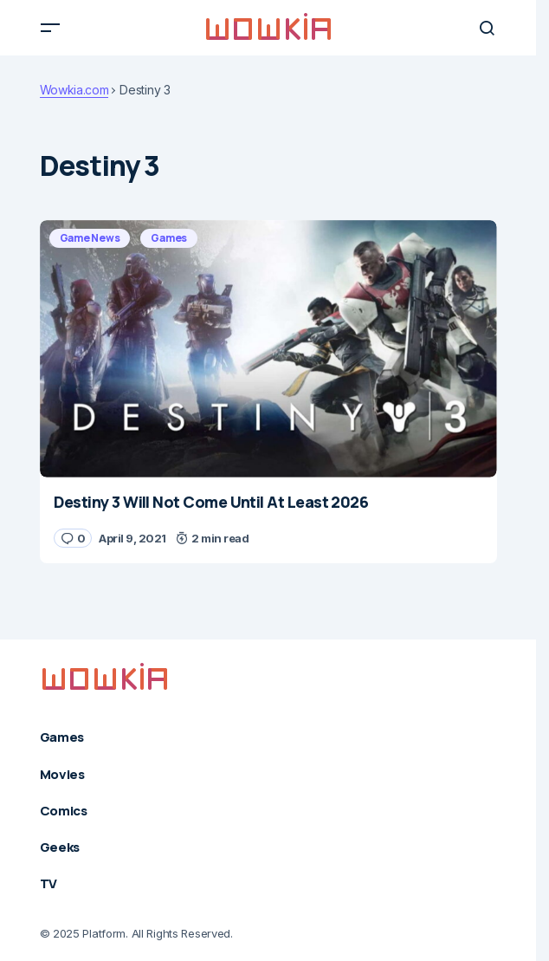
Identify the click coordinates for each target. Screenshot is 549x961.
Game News (90, 238)
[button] (50, 28)
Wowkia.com (74, 90)
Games (169, 238)
